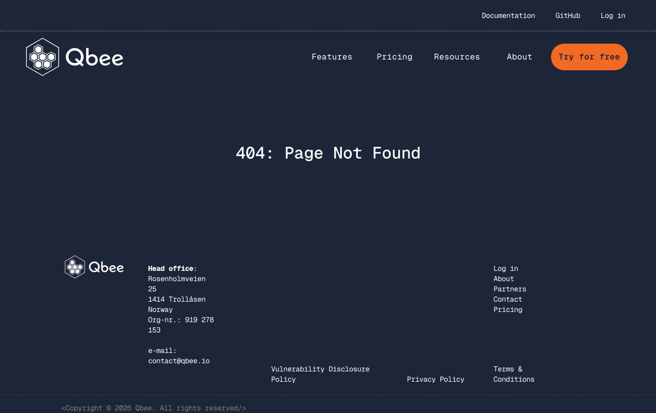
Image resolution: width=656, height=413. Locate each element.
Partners (510, 288)
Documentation (508, 15)
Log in (613, 15)
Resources (457, 56)
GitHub (568, 15)
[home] (75, 56)
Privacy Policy (435, 379)
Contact (508, 299)
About (504, 278)
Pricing (395, 56)
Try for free (589, 56)
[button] (332, 57)
